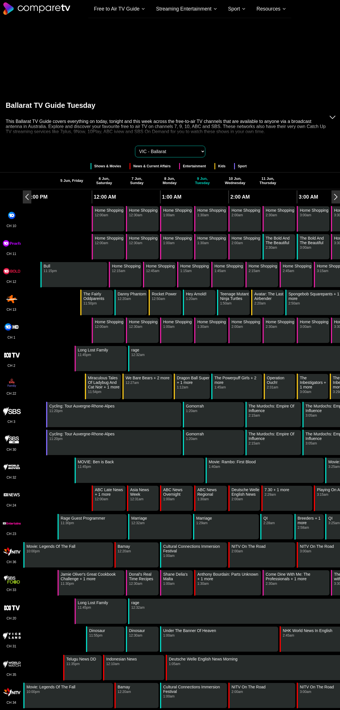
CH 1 (11, 330)
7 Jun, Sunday (137, 180)
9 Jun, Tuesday (202, 180)
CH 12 (11, 275)
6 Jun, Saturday (104, 180)
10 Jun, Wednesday (235, 180)
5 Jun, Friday (71, 180)
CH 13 (11, 302)
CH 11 (11, 247)
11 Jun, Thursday (267, 180)
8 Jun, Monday (170, 180)
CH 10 (11, 219)
